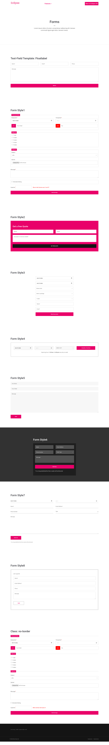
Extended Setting (17, 181)
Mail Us (54, 85)
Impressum (90, 739)
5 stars (15, 145)
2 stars (15, 137)
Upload (13, 159)
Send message (54, 192)
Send (16, 416)
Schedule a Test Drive (85, 348)
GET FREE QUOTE (54, 246)
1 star (14, 135)
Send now (55, 467)
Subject (13, 152)
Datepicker (14, 117)
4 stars (15, 142)
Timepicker (59, 117)
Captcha (13, 187)
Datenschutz (95, 739)
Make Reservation (54, 314)
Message (13, 169)
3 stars (15, 140)
